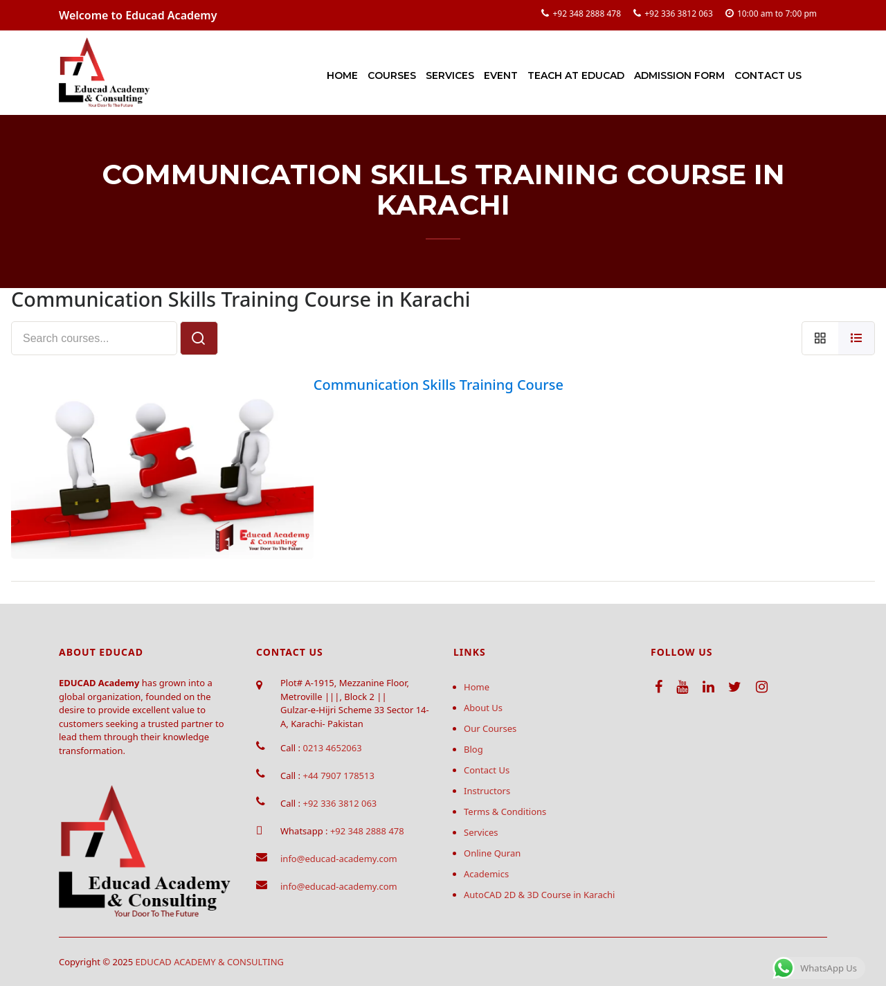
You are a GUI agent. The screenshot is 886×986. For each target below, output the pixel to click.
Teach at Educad (575, 75)
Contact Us (768, 75)
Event (501, 75)
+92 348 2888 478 (586, 13)
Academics (486, 874)
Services (450, 75)
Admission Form (679, 75)
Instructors (487, 791)
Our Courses (490, 728)
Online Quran (492, 853)
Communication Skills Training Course (438, 384)
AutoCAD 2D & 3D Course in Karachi (539, 894)
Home (342, 75)
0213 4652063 (331, 748)
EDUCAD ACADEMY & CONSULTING (210, 962)
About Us (483, 707)
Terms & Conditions (505, 811)
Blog (473, 749)
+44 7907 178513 (338, 775)
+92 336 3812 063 (678, 13)
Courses (392, 75)
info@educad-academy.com (338, 858)
